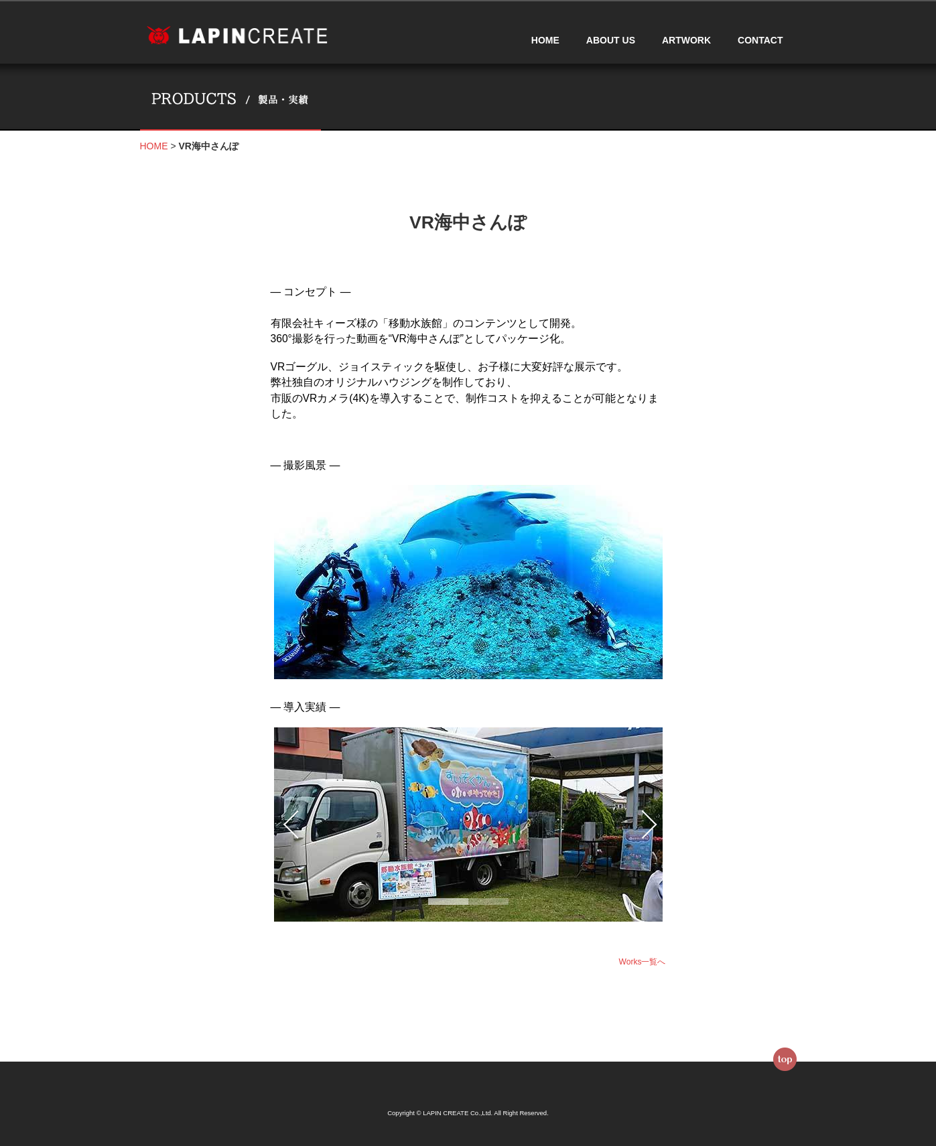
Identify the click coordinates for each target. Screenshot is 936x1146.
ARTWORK (686, 40)
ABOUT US (610, 40)
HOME (545, 40)
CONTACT (760, 40)
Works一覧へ (642, 961)
